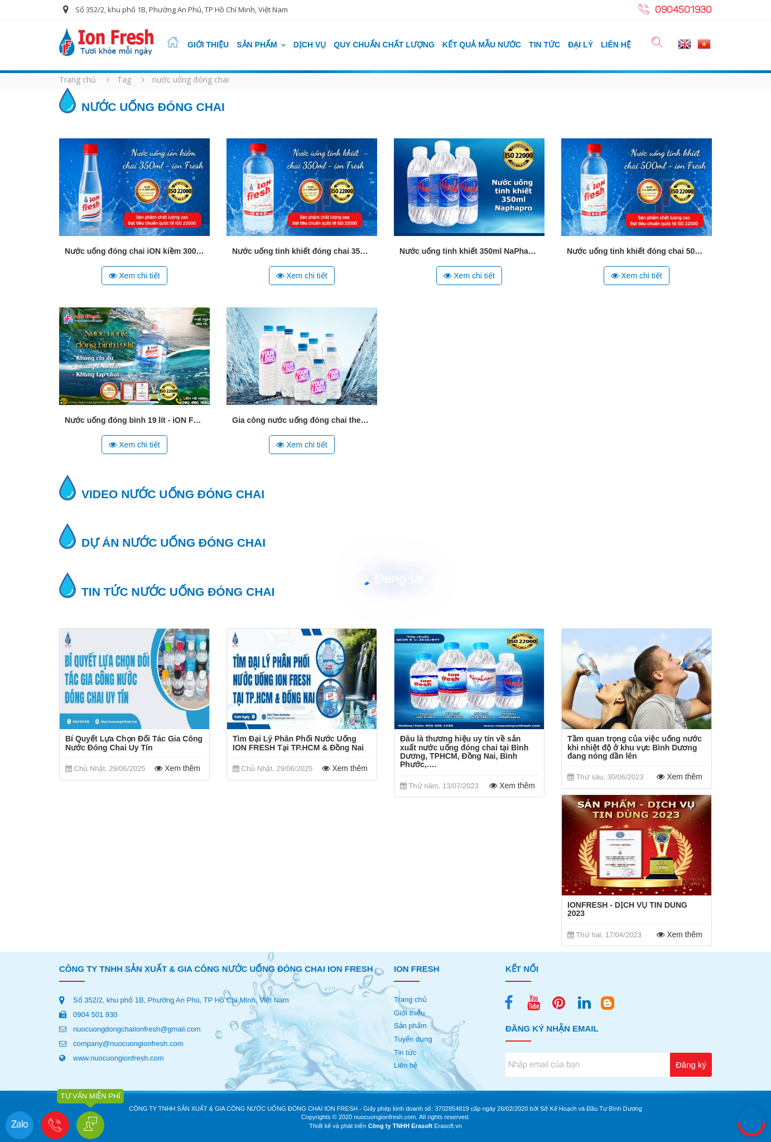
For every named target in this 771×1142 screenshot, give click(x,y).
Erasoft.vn (448, 1125)
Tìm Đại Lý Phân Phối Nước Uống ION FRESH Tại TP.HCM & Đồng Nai (298, 743)
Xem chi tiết (134, 275)
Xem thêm (175, 768)
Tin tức (544, 44)
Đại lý (580, 44)
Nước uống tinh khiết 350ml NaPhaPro (470, 251)
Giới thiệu (208, 44)
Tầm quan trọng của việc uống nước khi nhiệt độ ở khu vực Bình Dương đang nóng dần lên (634, 747)
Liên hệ (616, 44)
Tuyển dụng (413, 1039)
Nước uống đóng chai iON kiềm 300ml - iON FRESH (160, 251)
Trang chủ (77, 79)
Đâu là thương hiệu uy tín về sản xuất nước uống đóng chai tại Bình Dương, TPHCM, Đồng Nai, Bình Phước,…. (464, 752)
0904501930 (683, 10)
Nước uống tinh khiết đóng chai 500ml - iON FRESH (662, 251)
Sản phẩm (257, 44)
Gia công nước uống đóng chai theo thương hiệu (322, 420)
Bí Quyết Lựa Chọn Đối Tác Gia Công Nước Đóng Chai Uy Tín (134, 743)
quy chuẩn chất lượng (384, 44)
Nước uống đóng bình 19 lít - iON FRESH (140, 420)
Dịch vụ (309, 44)
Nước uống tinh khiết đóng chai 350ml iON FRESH (325, 251)
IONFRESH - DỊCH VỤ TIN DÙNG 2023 (627, 909)
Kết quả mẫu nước (481, 44)
